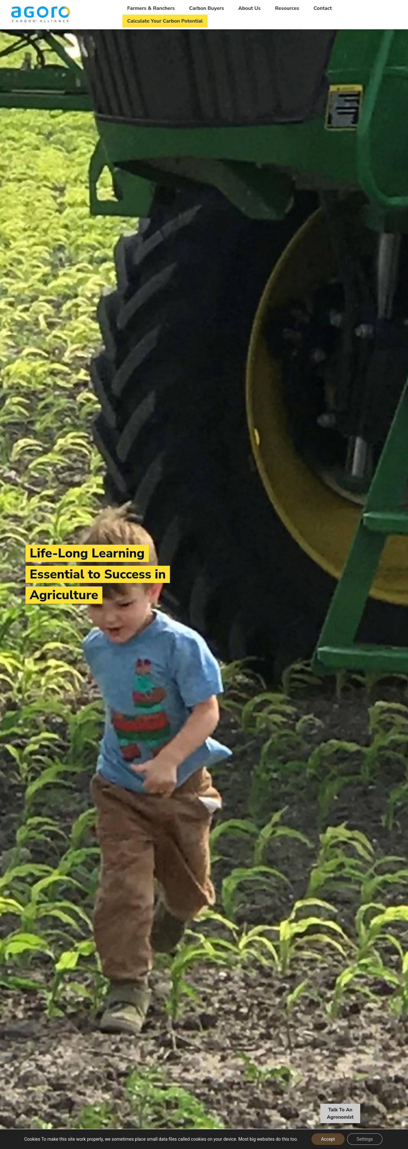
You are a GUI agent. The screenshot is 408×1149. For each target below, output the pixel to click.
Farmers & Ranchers (151, 8)
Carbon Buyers (206, 8)
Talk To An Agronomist (340, 1114)
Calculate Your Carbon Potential (165, 21)
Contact (322, 8)
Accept (328, 1139)
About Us (249, 8)
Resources (287, 8)
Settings (365, 1139)
